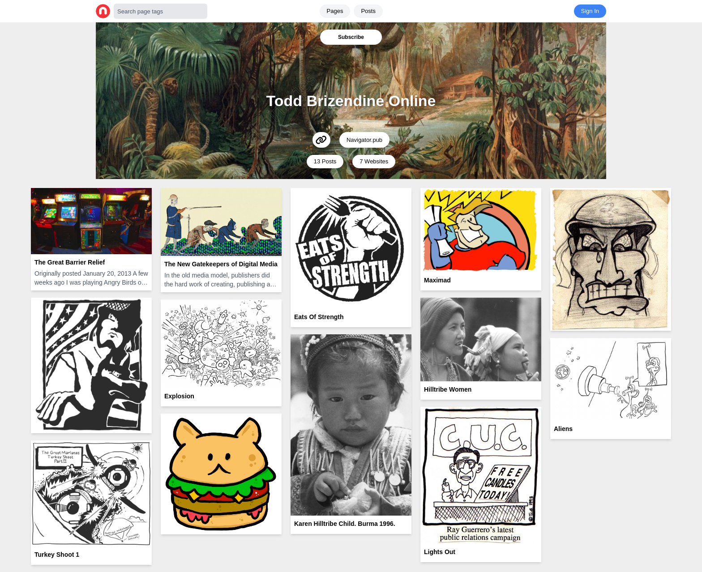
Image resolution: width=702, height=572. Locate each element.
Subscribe (351, 37)
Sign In (590, 11)
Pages (335, 11)
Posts (368, 11)
